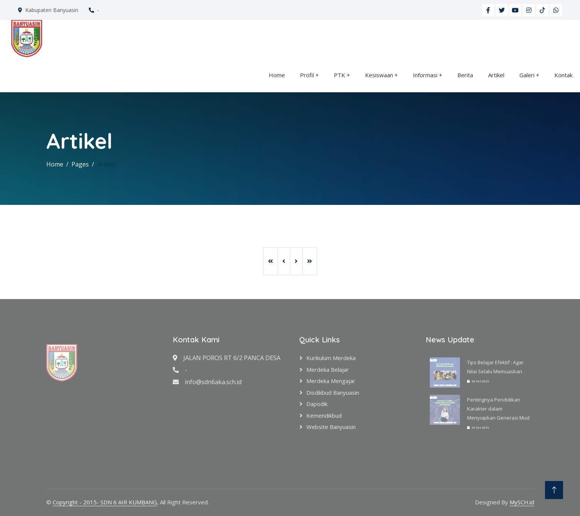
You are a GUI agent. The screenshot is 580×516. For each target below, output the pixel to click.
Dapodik (316, 404)
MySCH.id (522, 502)
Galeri (526, 75)
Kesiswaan (379, 75)
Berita (465, 75)
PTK (339, 75)
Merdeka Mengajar (330, 381)
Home (277, 75)
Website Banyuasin (331, 427)
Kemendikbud (324, 415)
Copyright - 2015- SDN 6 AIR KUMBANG (105, 502)
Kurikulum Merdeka (331, 358)
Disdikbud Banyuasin (332, 392)
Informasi (425, 75)
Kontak (563, 75)
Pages (80, 164)
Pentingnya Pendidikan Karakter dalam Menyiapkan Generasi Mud (498, 408)
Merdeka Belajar (327, 369)
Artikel (496, 75)
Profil (307, 75)
